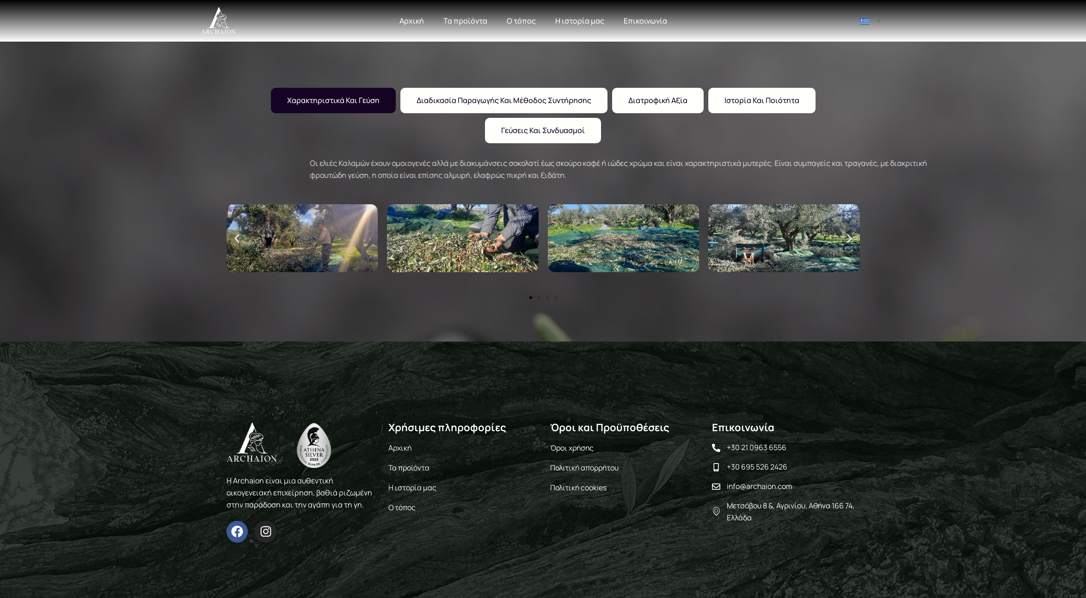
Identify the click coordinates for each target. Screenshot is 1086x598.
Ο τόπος (521, 21)
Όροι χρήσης (572, 448)
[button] (237, 238)
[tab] (333, 100)
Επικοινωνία (645, 21)
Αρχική (411, 21)
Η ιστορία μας (579, 21)
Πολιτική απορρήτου (585, 467)
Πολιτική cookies (578, 487)
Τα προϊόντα (465, 21)
